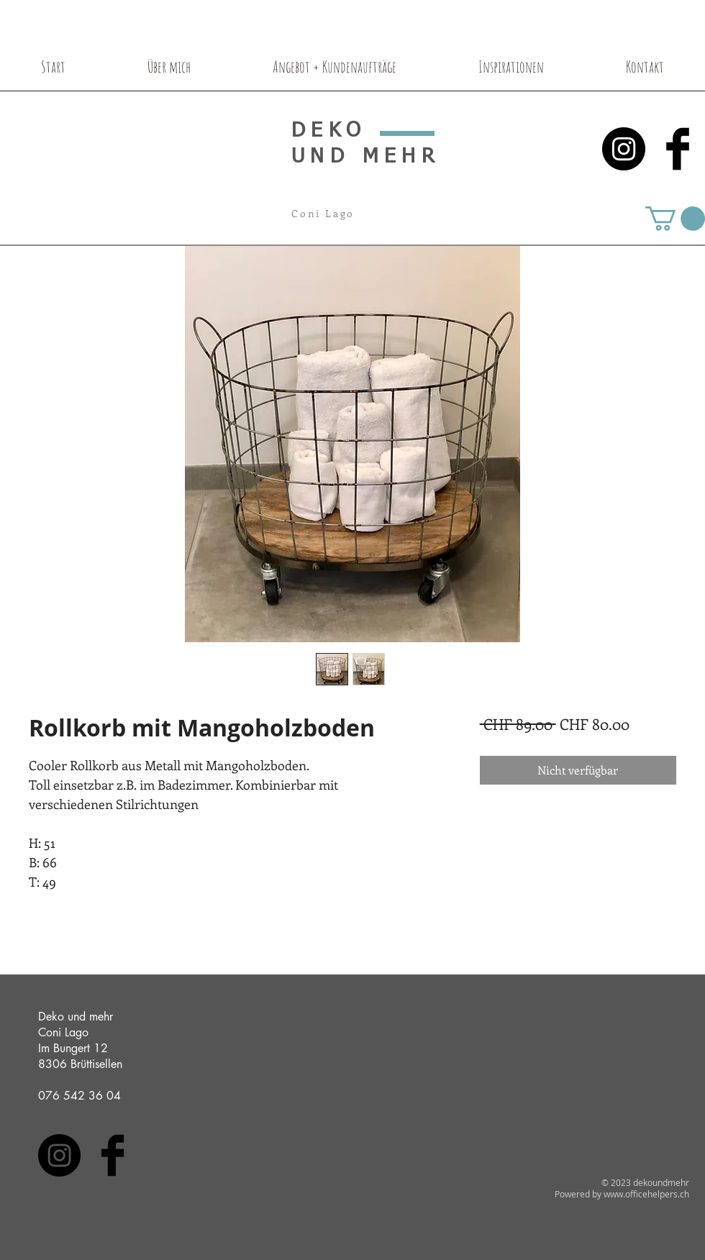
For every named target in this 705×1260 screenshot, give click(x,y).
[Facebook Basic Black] (677, 148)
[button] (675, 218)
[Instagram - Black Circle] (623, 148)
